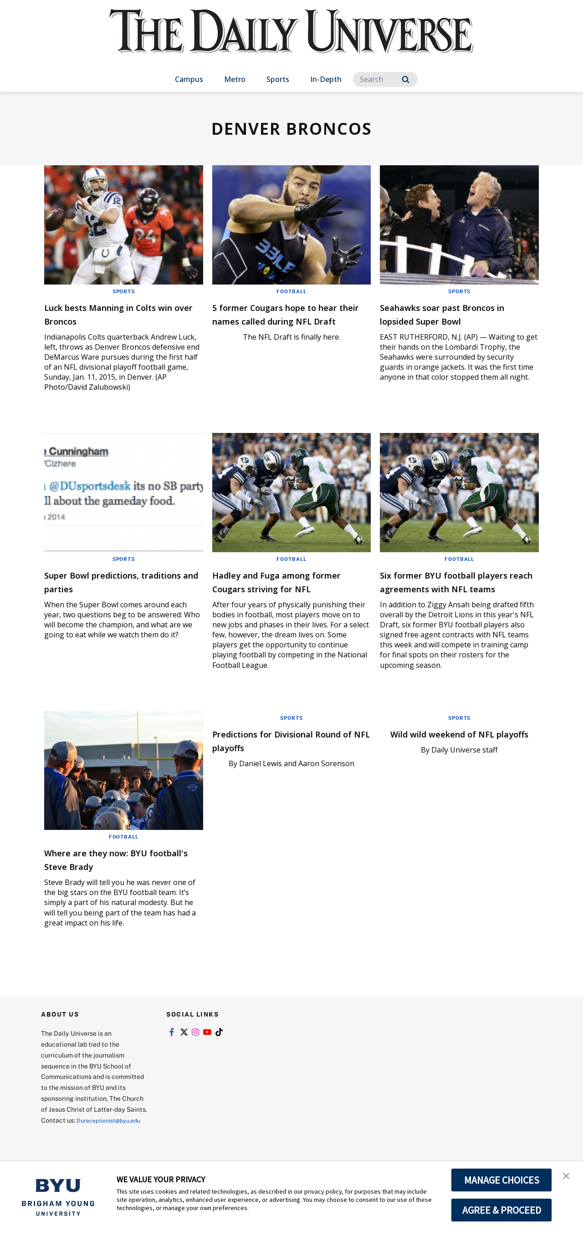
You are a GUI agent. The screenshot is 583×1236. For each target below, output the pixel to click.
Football (291, 291)
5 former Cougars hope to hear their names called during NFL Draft (281, 320)
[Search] (385, 79)
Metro (234, 79)
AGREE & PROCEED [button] (501, 1210)
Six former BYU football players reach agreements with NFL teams (450, 588)
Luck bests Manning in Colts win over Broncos (119, 313)
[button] (568, 1177)
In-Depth (326, 79)
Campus (189, 79)
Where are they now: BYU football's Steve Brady (112, 872)
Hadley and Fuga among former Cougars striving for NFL (286, 588)
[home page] (291, 40)
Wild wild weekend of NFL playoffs (448, 753)
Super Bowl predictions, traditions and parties (107, 581)
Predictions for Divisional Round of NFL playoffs (279, 753)
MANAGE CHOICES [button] (501, 1180)
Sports (277, 79)
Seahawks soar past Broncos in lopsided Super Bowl (456, 313)
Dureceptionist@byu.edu (77, 1145)
